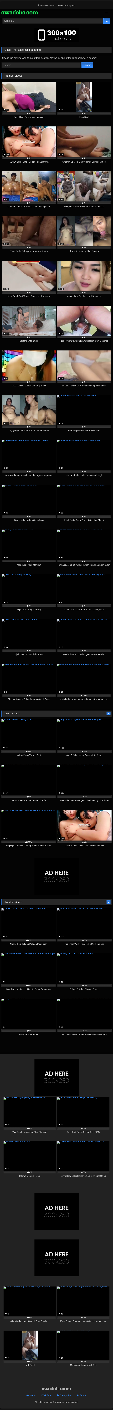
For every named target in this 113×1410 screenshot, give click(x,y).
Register (71, 5)
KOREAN (46, 1395)
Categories (65, 1395)
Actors (83, 1395)
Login (60, 5)
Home (33, 1395)
